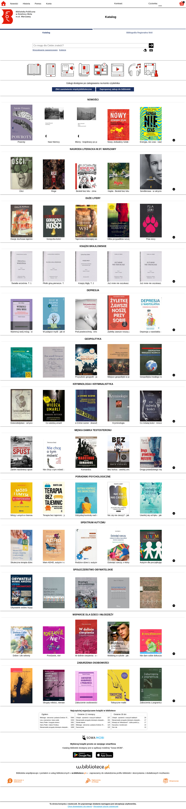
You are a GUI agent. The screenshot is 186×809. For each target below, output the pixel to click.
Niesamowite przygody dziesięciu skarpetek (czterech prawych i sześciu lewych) (66, 727)
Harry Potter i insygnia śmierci (49, 722)
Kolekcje (62, 50)
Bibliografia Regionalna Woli (139, 32)
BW (132, 3)
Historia (26, 3)
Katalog (46, 32)
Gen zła (114, 727)
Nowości (14, 3)
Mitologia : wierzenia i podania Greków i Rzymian (56, 717)
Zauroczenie (80, 727)
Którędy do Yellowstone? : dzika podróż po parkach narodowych (133, 722)
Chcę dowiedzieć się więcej (80, 806)
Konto (49, 3)
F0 (160, 3)
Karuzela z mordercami (119, 725)
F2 (171, 3)
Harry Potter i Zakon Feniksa (49, 725)
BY (143, 3)
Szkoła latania (80, 722)
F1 (165, 3)
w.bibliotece (79, 773)
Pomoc (38, 3)
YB (137, 3)
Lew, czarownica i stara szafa (49, 720)
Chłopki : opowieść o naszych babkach (88, 717)
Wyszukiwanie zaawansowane (45, 50)
